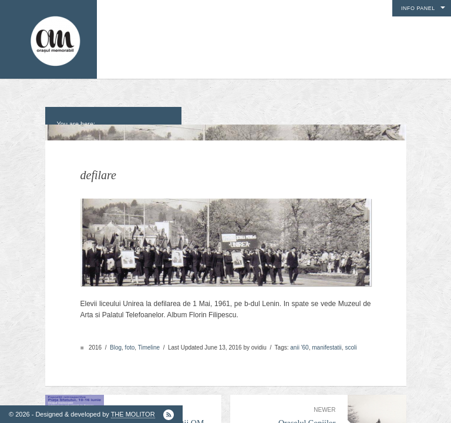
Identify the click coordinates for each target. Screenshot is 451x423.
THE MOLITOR (133, 414)
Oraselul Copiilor (289, 411)
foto (130, 341)
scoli (350, 341)
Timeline (149, 341)
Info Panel (418, 8)
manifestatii (327, 341)
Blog (116, 341)
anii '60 (299, 341)
